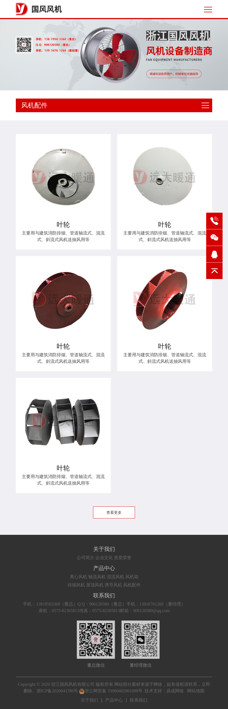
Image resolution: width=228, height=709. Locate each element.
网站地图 (196, 691)
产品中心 (93, 568)
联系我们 (93, 595)
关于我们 (93, 549)
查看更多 (114, 513)
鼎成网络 (175, 691)
